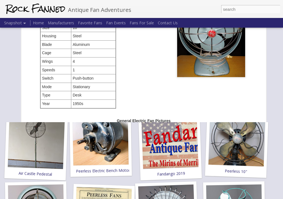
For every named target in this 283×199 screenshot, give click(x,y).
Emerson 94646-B (170, 95)
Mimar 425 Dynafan (236, 98)
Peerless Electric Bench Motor (103, 170)
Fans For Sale (142, 22)
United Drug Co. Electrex (37, 98)
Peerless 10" (236, 171)
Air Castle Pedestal (35, 174)
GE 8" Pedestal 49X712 (102, 98)
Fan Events (116, 22)
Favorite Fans (90, 22)
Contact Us (168, 22)
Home (38, 22)
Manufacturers (61, 22)
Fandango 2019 (171, 174)
